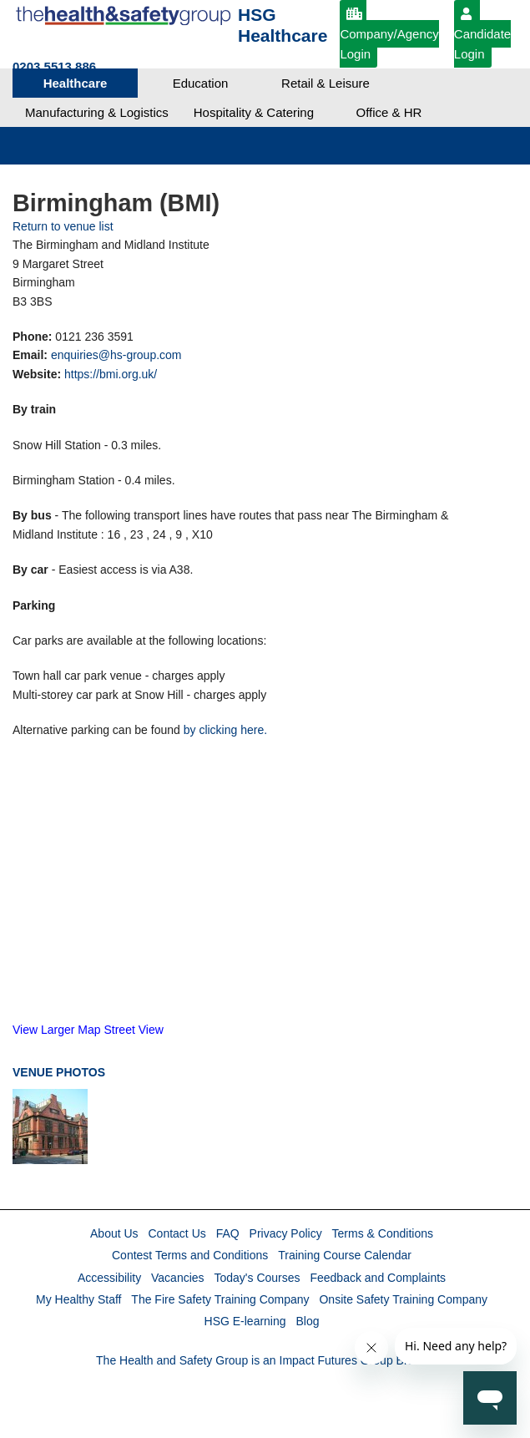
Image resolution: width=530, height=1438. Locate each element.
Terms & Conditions (382, 1233)
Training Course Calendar (344, 1255)
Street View (133, 1029)
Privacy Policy (286, 1233)
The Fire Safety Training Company (220, 1299)
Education (201, 83)
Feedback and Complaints (378, 1277)
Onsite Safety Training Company (403, 1299)
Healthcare (75, 83)
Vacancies (177, 1277)
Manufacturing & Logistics (97, 112)
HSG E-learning (245, 1321)
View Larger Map (57, 1029)
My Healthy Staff (78, 1299)
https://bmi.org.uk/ (110, 374)
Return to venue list (63, 226)
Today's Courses (257, 1277)
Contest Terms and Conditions (190, 1255)
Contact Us (177, 1233)
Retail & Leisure (325, 83)
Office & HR (389, 112)
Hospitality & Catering (254, 112)
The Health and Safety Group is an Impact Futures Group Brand (261, 1360)
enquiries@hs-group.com (116, 355)
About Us (114, 1233)
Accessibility (109, 1277)
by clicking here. (225, 730)
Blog (307, 1321)
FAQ (228, 1233)
